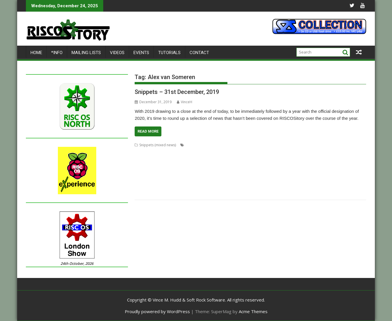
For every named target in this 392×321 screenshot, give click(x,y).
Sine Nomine (201, 186)
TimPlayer (143, 193)
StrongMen (282, 186)
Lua (345, 165)
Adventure (251, 144)
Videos (117, 52)
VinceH (184, 101)
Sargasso (355, 179)
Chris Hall (228, 151)
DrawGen (260, 158)
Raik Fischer (191, 179)
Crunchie (159, 158)
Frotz (333, 158)
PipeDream (316, 172)
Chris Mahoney (271, 151)
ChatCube (182, 151)
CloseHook (295, 151)
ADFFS (214, 144)
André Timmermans (327, 144)
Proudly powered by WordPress (157, 311)
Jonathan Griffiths (261, 165)
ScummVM (143, 186)
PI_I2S (332, 172)
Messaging (188, 172)
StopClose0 (244, 186)
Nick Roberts (294, 172)
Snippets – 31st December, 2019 (177, 91)
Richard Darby (230, 179)
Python (157, 179)
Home (36, 52)
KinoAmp (285, 165)
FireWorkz (296, 158)
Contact (199, 52)
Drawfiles (243, 158)
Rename (209, 179)
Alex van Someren (294, 144)
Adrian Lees (231, 144)
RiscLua (298, 179)
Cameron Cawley (149, 151)
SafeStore (337, 179)
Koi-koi (301, 165)
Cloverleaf (315, 151)
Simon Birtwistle (176, 186)
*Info (57, 52)
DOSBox (226, 158)
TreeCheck (179, 193)
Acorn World (196, 144)
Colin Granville (338, 151)
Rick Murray (280, 179)
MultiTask (250, 172)
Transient (161, 193)
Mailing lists (86, 52)
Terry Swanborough (334, 186)
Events (141, 52)
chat (168, 151)
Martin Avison (165, 172)
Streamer (263, 186)
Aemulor (270, 144)
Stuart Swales (304, 186)
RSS (324, 179)
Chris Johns (248, 151)
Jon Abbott (236, 165)
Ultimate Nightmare (207, 193)
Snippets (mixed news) (157, 144)
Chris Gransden (205, 151)
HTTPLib (154, 165)
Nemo (277, 172)
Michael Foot (229, 172)
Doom (211, 158)
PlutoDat (347, 172)
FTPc (343, 158)
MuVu (264, 172)
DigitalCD (196, 158)
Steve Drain (223, 186)
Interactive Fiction (191, 165)
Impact (169, 165)
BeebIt (351, 144)
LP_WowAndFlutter (324, 165)
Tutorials (169, 52)
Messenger (208, 172)
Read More (148, 131)
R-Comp (172, 179)
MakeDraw (143, 172)
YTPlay (248, 193)
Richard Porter (256, 179)
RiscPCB (313, 179)
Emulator (278, 158)
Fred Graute (317, 158)
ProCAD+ (142, 179)
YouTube (232, 193)
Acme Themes (253, 311)
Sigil (157, 186)
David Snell (177, 158)
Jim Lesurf (216, 165)
